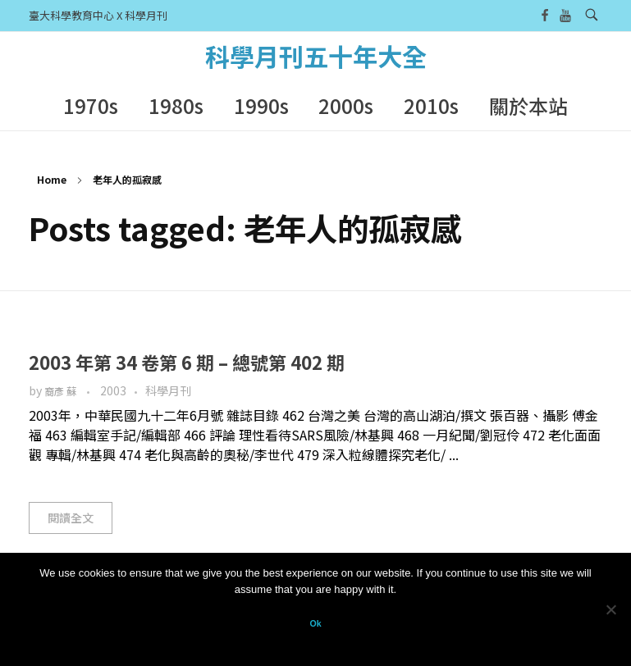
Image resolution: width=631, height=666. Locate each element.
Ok (315, 623)
